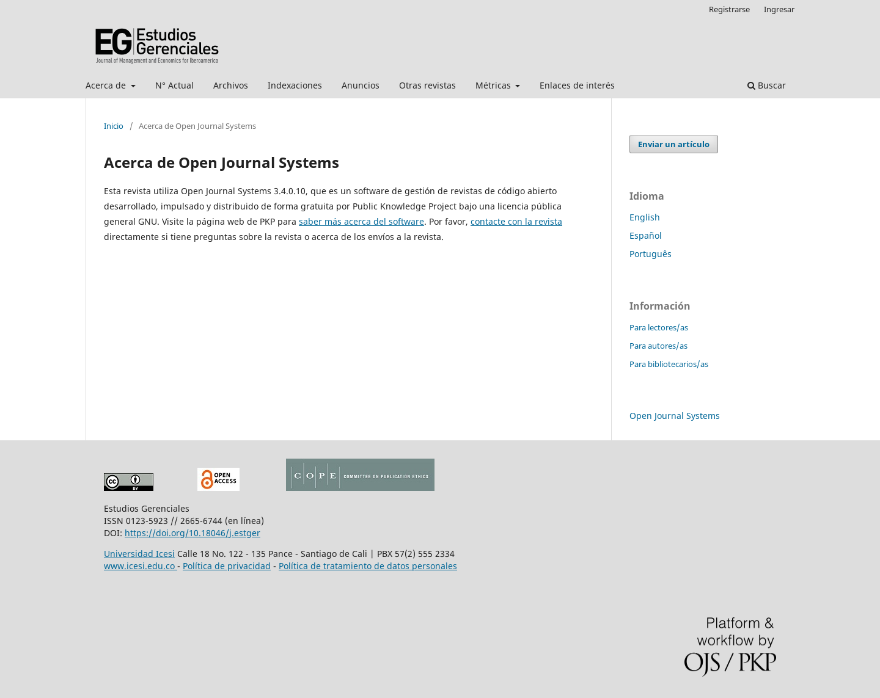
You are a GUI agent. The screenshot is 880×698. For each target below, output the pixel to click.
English (644, 217)
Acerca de (107, 85)
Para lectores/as (658, 327)
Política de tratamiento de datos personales (368, 566)
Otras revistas (427, 85)
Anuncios (361, 85)
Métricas (494, 85)
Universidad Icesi (139, 553)
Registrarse (729, 9)
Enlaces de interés (577, 85)
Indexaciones (295, 85)
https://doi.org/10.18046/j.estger (192, 533)
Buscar (766, 85)
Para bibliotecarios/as (668, 363)
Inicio (113, 125)
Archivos (230, 85)
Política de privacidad (227, 566)
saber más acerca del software (361, 221)
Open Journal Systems (674, 415)
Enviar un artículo (674, 144)
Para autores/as (658, 345)
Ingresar (779, 9)
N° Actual (174, 85)
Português (650, 254)
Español (645, 235)
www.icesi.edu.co (140, 566)
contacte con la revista (516, 221)
